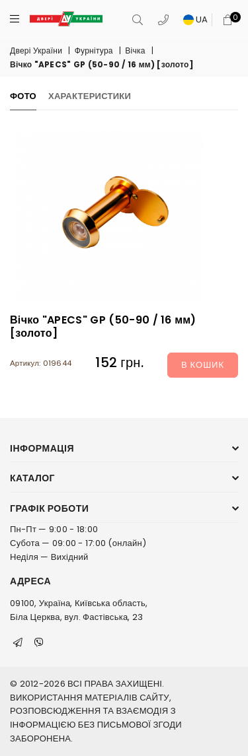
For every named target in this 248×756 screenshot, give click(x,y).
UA (195, 19)
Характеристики (89, 96)
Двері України (36, 50)
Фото (23, 96)
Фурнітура (94, 50)
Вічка (135, 50)
